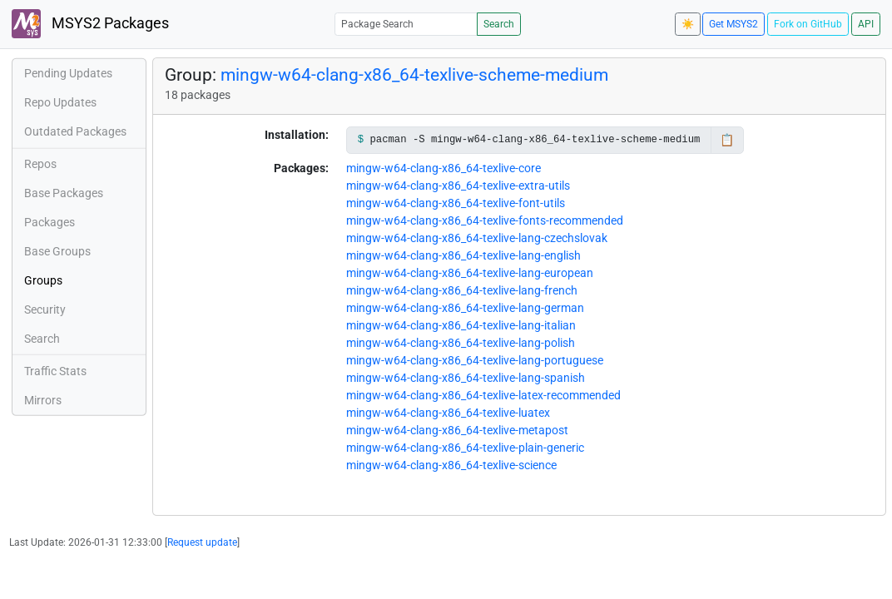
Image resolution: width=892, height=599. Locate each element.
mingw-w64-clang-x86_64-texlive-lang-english (463, 255)
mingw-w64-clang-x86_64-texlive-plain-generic (465, 447)
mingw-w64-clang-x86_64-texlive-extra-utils (458, 185)
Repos (40, 164)
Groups (43, 280)
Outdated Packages (75, 131)
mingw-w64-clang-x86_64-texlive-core (443, 168)
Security (45, 309)
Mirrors (43, 400)
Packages (49, 222)
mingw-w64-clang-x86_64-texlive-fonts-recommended (484, 220)
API (866, 24)
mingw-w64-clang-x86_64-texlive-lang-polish (460, 342)
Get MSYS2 (733, 24)
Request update (202, 542)
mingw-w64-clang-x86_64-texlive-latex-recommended (483, 395)
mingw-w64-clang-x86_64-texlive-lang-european (469, 273)
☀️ (687, 24)
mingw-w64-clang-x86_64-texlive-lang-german (465, 307)
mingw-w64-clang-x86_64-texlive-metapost (457, 430)
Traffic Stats (55, 371)
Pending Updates (68, 73)
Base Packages (63, 193)
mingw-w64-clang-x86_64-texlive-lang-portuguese (474, 360)
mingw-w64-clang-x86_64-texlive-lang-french (461, 290)
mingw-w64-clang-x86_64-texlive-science (451, 465)
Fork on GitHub (808, 24)
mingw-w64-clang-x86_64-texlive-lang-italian (461, 325)
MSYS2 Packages (90, 23)
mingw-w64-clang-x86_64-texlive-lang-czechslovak (476, 238)
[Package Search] (406, 23)
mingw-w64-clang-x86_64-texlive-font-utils (455, 203)
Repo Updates (60, 102)
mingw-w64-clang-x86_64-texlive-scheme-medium (414, 74)
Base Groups (57, 251)
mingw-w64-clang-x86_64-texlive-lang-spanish (465, 377)
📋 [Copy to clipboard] (727, 139)
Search (498, 24)
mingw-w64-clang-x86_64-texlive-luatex (448, 412)
